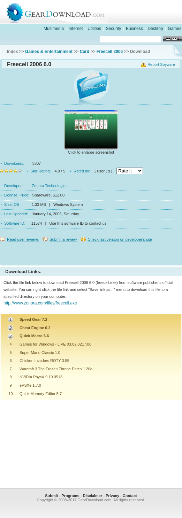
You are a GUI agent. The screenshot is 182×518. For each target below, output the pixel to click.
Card (84, 51)
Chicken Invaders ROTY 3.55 (44, 360)
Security (113, 28)
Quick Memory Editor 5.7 (41, 394)
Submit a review (63, 239)
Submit (51, 496)
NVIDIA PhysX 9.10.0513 (41, 377)
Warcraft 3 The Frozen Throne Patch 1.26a (56, 369)
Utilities (94, 28)
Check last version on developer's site (120, 239)
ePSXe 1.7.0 (30, 385)
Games (174, 28)
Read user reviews (23, 239)
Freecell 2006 (110, 51)
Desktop (155, 28)
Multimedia (54, 28)
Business (134, 28)
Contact (130, 496)
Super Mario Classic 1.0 (40, 352)
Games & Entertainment (49, 51)
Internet (76, 28)
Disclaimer (92, 496)
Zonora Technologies (50, 186)
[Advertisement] (91, 251)
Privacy (112, 496)
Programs (70, 496)
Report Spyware (161, 64)
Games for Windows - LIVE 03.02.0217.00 (55, 344)
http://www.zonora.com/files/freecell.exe (40, 303)
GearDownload (98, 11)
